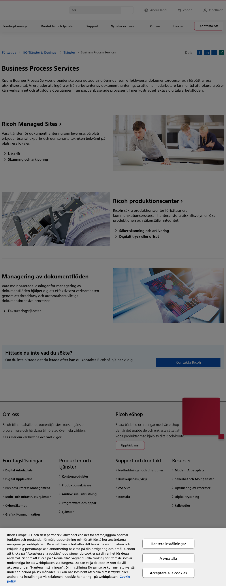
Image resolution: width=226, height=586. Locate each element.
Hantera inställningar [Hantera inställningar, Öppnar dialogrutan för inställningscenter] (168, 543)
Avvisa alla (168, 558)
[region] (113, 557)
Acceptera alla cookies (168, 573)
